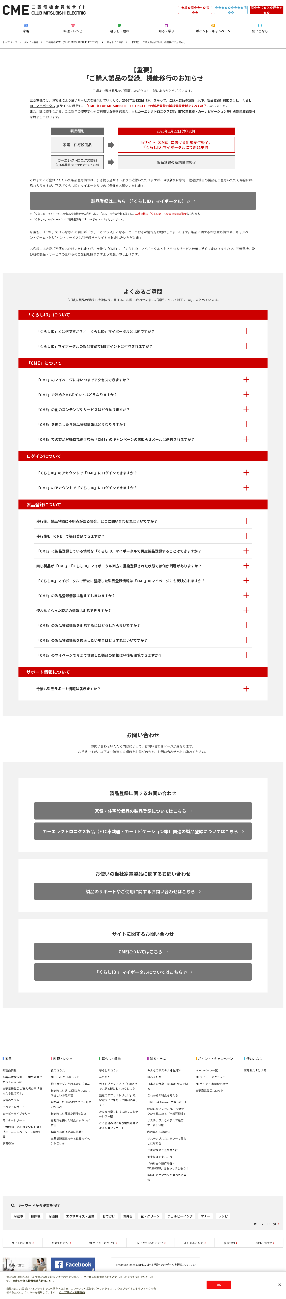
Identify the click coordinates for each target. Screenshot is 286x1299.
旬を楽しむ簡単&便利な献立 (68, 1113)
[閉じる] (279, 1284)
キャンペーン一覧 (207, 1070)
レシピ (223, 1216)
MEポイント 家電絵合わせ (212, 1084)
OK (219, 1284)
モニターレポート (14, 1120)
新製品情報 (9, 1070)
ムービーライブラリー (16, 1113)
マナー (205, 1216)
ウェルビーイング (180, 1216)
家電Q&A (8, 1143)
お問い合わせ (263, 1243)
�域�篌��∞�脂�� (195, 10)
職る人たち (154, 1077)
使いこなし (260, 31)
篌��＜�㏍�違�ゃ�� (266, 10)
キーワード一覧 (265, 1223)
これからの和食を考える (162, 1095)
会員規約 (229, 1243)
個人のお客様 (31, 42)
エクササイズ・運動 (80, 1216)
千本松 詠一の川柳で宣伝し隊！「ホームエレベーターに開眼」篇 (22, 1132)
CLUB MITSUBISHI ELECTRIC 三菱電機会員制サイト (44, 10)
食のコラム (58, 1070)
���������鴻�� (231, 10)
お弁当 (128, 1216)
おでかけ (108, 1216)
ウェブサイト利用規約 (72, 1292)
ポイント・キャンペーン (213, 31)
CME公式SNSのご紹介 (149, 1243)
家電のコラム (11, 1100)
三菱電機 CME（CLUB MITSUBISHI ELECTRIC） (73, 42)
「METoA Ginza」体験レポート (167, 1102)
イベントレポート (14, 1107)
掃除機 (36, 1216)
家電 (26, 31)
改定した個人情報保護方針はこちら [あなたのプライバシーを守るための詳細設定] (33, 1280)
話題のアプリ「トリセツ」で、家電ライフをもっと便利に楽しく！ (118, 1100)
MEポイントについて (102, 1243)
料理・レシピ (72, 31)
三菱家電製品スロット (209, 1090)
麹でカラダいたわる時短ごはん (70, 1084)
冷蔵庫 (18, 1216)
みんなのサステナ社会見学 (164, 1070)
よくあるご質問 (193, 1243)
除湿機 (53, 1216)
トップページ (10, 42)
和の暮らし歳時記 (158, 1132)
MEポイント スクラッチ (210, 1077)
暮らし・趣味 (119, 31)
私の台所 (104, 1077)
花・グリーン (150, 1216)
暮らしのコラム (109, 1070)
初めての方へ (60, 1243)
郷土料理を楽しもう (159, 1157)
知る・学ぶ (166, 31)
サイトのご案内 (115, 42)
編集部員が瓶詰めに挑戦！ (67, 1132)
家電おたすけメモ (255, 1070)
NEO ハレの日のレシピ (65, 1077)
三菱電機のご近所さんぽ (162, 1150)
